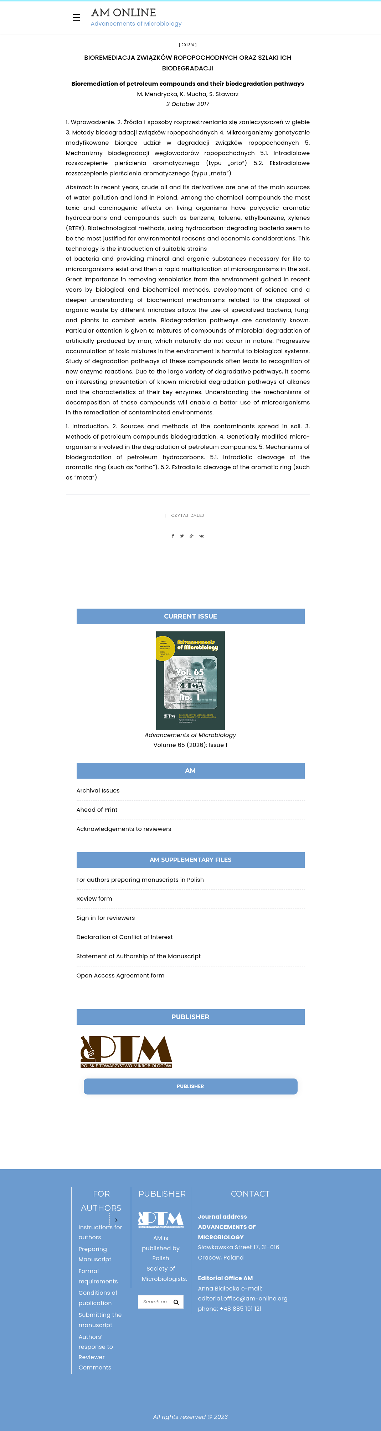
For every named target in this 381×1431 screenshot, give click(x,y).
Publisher (190, 1086)
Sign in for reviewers (106, 918)
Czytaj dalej (187, 515)
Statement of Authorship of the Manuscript (139, 956)
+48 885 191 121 (241, 1309)
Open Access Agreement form (121, 975)
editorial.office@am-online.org (243, 1298)
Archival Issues (98, 790)
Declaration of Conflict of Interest (125, 937)
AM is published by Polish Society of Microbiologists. (164, 1258)
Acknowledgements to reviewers (124, 829)
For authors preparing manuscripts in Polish (140, 880)
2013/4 (187, 45)
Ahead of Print (97, 810)
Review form (94, 899)
